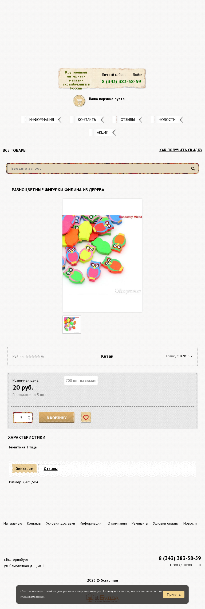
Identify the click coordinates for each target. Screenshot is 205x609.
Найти (194, 170)
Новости (167, 119)
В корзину (57, 417)
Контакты (87, 119)
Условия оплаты (166, 523)
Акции (102, 132)
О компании (117, 523)
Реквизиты (140, 523)
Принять (174, 594)
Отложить (86, 417)
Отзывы (128, 119)
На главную (12, 523)
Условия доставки (60, 523)
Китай (107, 356)
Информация (41, 119)
